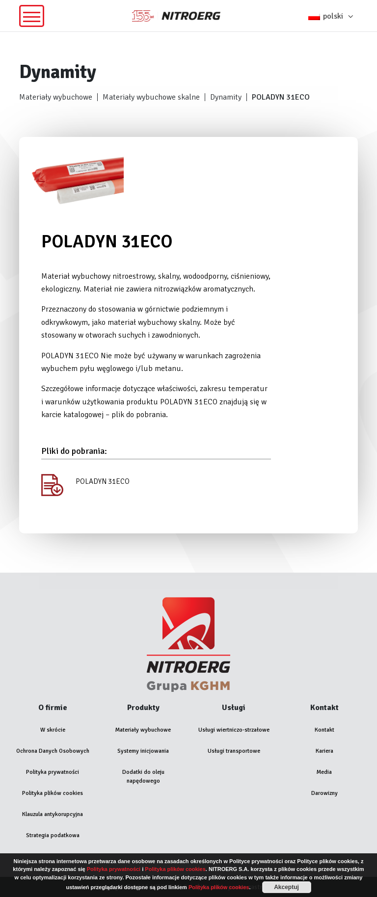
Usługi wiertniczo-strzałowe (233, 730)
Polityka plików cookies (52, 793)
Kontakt (324, 730)
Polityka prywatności (52, 772)
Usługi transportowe (234, 751)
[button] (333, 15)
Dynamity (226, 97)
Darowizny (324, 793)
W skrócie (52, 730)
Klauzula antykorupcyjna (52, 814)
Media (324, 772)
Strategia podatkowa (53, 835)
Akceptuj (286, 887)
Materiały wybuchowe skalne (151, 97)
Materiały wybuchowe (55, 97)
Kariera (324, 751)
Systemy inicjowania (143, 751)
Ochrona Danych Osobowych (52, 751)
